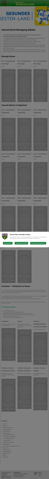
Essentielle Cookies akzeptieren (38, 243)
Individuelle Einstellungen (21, 243)
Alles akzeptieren (7, 243)
